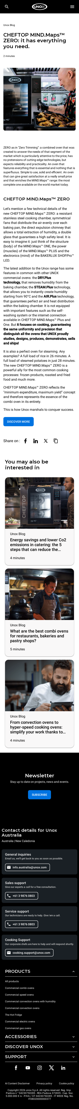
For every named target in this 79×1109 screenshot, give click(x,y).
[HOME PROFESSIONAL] (39, 7)
